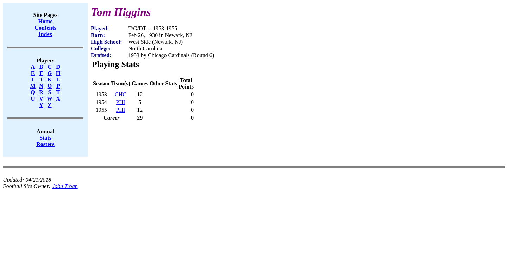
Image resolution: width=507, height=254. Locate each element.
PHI (120, 102)
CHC (120, 94)
